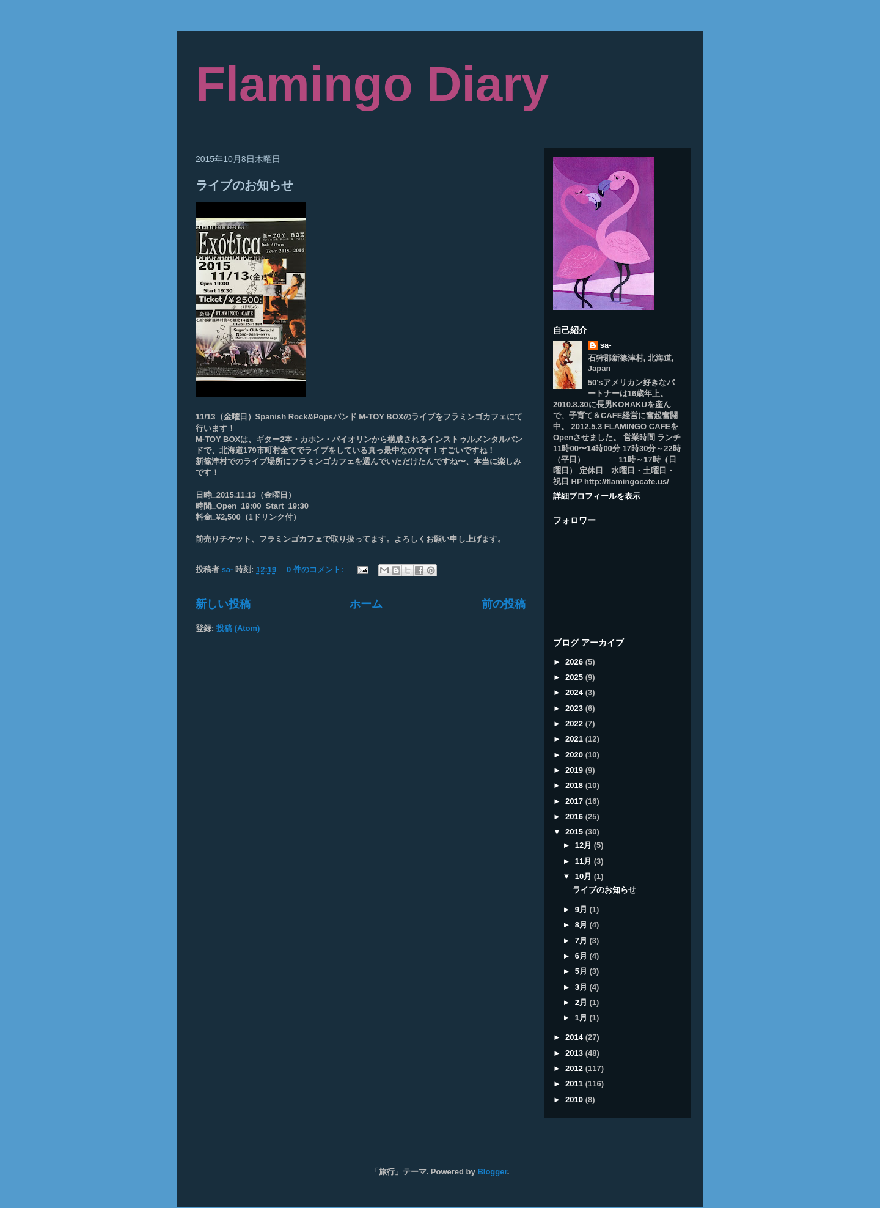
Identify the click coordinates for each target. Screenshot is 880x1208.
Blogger (492, 1171)
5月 (582, 971)
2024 (575, 692)
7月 (582, 940)
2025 (575, 677)
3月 (582, 987)
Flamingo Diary (372, 84)
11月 (584, 861)
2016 (575, 816)
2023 (575, 708)
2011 (575, 1083)
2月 (582, 1002)
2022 (575, 723)
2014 (575, 1037)
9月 (582, 909)
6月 (582, 955)
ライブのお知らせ (244, 186)
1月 (582, 1017)
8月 (582, 924)
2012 (575, 1068)
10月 (584, 876)
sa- (606, 345)
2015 (575, 831)
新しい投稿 (223, 604)
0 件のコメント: (316, 569)
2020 (575, 754)
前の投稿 (504, 604)
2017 (575, 801)
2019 (575, 770)
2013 (575, 1053)
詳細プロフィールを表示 (596, 496)
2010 (575, 1099)
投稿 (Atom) (238, 628)
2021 (575, 738)
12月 (584, 845)
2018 (575, 785)
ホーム (366, 604)
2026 (575, 661)
